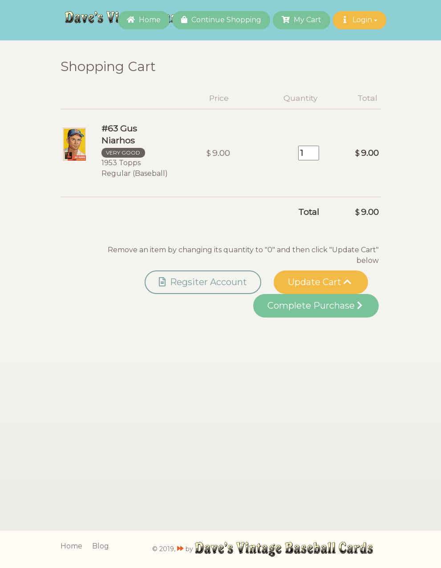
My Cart (301, 20)
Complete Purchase (314, 305)
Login (359, 20)
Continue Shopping (221, 20)
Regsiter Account (203, 282)
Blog (100, 546)
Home (144, 20)
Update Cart (320, 282)
